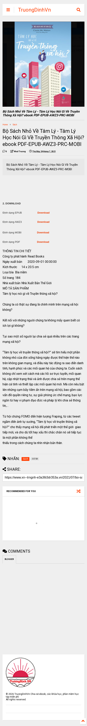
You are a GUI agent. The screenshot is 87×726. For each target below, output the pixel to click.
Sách (15, 125)
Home (5, 125)
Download (43, 212)
